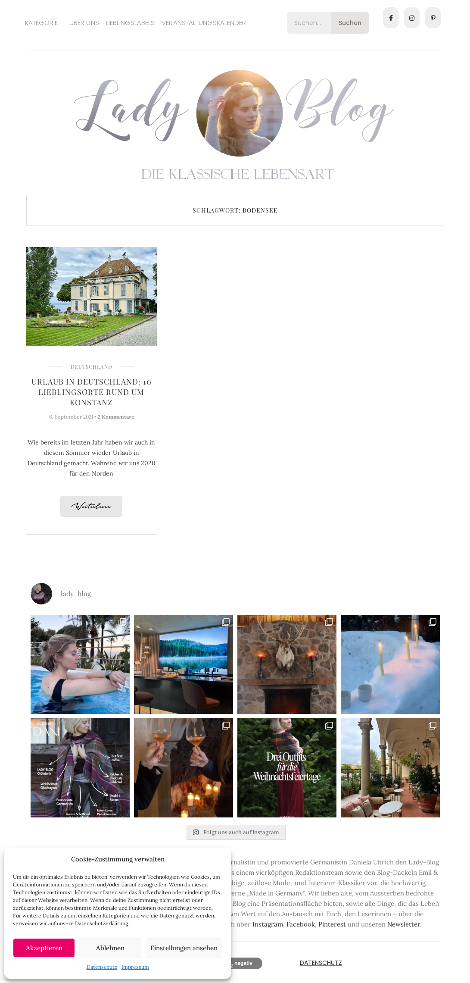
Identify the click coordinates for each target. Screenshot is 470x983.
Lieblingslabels (130, 22)
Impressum (135, 967)
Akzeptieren (44, 948)
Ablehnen (110, 948)
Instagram (267, 924)
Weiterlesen (91, 506)
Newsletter (403, 924)
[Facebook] (390, 17)
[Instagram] (412, 17)
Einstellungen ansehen (184, 948)
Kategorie (41, 22)
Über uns (84, 22)
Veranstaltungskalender (204, 22)
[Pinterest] (433, 17)
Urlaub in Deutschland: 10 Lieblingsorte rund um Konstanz (91, 391)
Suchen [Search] (350, 23)
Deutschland (91, 366)
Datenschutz (102, 967)
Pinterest (332, 924)
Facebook (300, 924)
